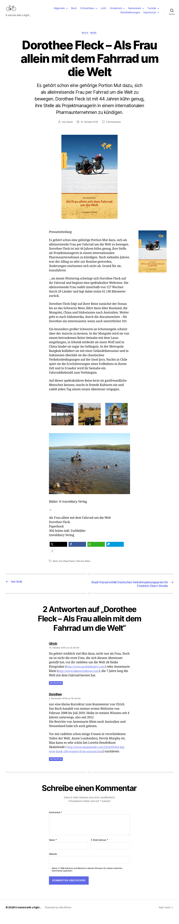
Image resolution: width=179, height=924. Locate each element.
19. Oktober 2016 (89, 126)
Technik (151, 10)
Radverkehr (134, 10)
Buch (74, 10)
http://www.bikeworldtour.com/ (96, 680)
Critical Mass (87, 10)
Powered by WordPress (59, 916)
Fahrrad (80, 565)
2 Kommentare (113, 126)
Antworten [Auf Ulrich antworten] (56, 692)
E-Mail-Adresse (99, 849)
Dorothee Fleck (67, 565)
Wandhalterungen (130, 14)
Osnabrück (116, 10)
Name (53, 849)
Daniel (69, 126)
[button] (58, 548)
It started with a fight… (28, 916)
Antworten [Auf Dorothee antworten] (56, 768)
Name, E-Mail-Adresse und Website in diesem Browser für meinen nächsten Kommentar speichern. (87, 878)
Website (53, 862)
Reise (94, 37)
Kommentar (55, 821)
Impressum (149, 14)
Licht (103, 10)
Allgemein (59, 10)
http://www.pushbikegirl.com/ (87, 675)
